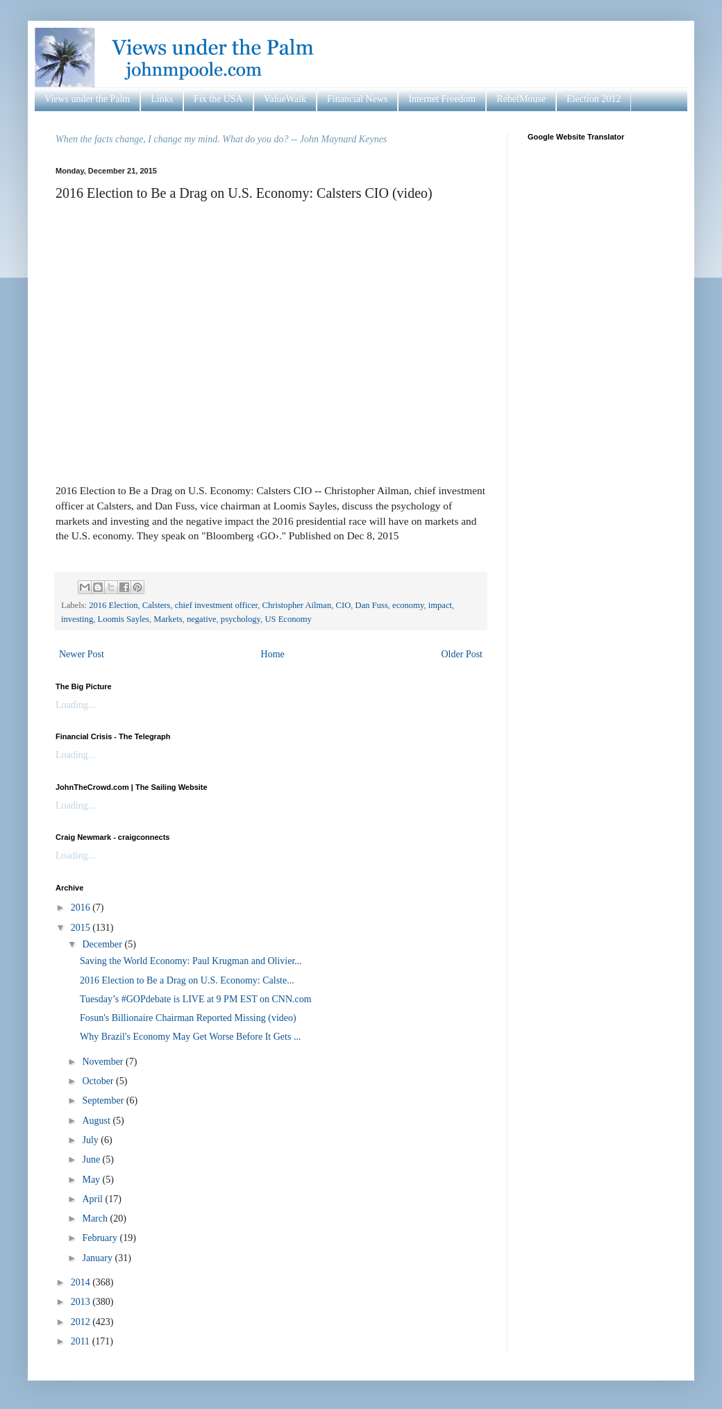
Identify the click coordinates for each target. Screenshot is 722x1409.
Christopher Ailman (297, 605)
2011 (81, 1341)
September (104, 1100)
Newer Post (81, 654)
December (103, 944)
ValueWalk (285, 99)
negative (202, 619)
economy (407, 605)
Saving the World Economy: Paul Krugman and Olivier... (191, 961)
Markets (167, 619)
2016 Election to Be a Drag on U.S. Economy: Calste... (187, 980)
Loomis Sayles (123, 619)
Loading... (75, 705)
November (104, 1061)
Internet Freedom (442, 99)
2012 (82, 1322)
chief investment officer (216, 605)
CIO (343, 605)
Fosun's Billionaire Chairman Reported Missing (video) (188, 1018)
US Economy (288, 619)
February (100, 1238)
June (92, 1159)
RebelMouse (521, 99)
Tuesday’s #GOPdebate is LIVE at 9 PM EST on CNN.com (196, 999)
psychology (240, 619)
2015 (82, 927)
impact (440, 605)
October (99, 1081)
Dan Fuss (371, 605)
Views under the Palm (87, 99)
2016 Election (113, 605)
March (96, 1218)
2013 (82, 1302)
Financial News (357, 99)
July (91, 1140)
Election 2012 (593, 99)
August (97, 1120)
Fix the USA (218, 99)
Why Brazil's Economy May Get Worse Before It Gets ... (190, 1036)
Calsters (156, 605)
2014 (82, 1282)
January (98, 1258)
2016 (82, 907)
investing (77, 619)
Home (273, 654)
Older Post (462, 654)
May (92, 1179)
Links (162, 99)
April (93, 1199)
